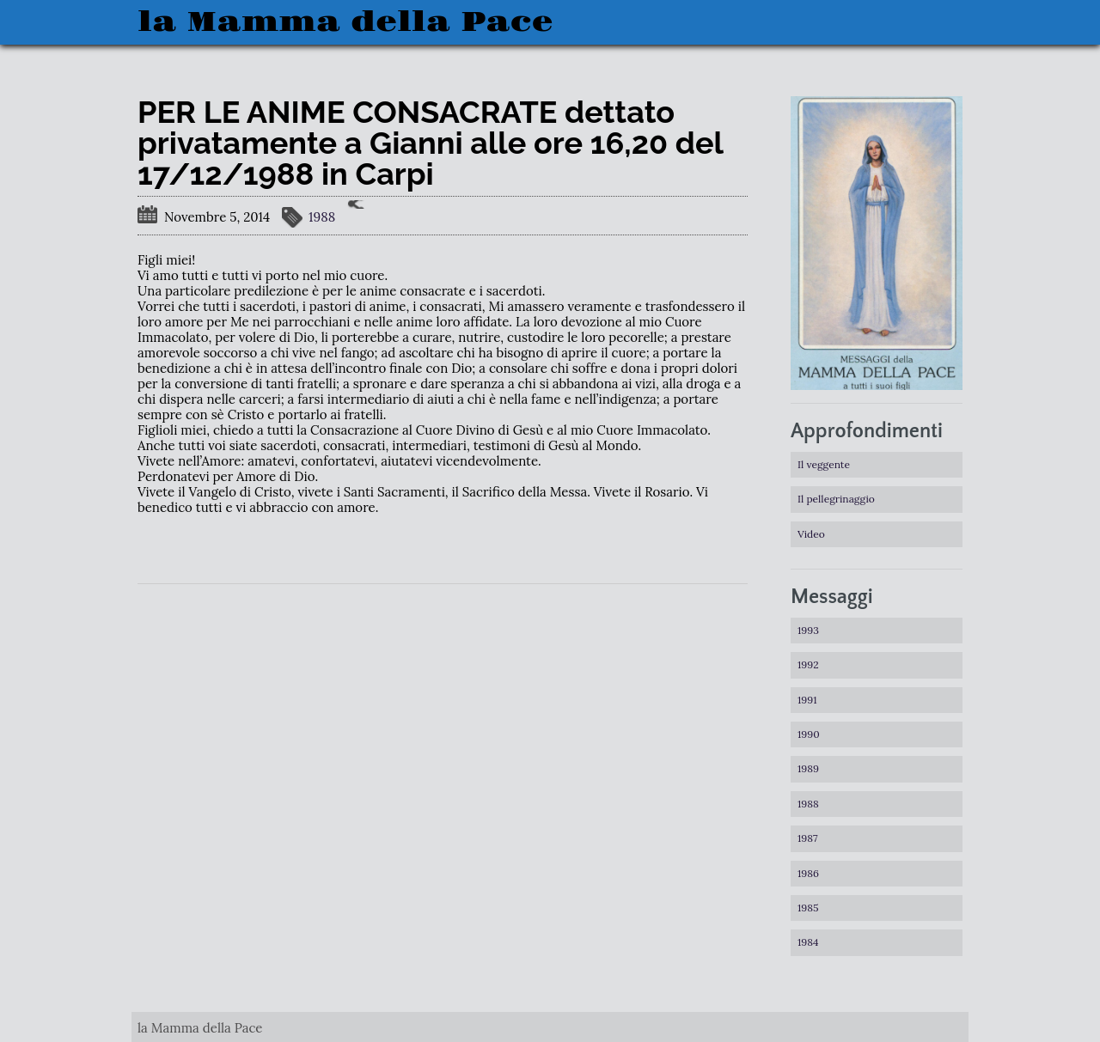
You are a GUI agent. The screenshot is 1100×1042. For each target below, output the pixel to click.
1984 (808, 941)
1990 (809, 734)
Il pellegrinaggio (836, 498)
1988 (322, 217)
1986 (808, 873)
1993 (808, 630)
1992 (808, 664)
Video (811, 533)
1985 (808, 907)
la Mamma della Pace (345, 22)
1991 (807, 699)
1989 (808, 768)
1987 (808, 838)
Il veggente (824, 464)
